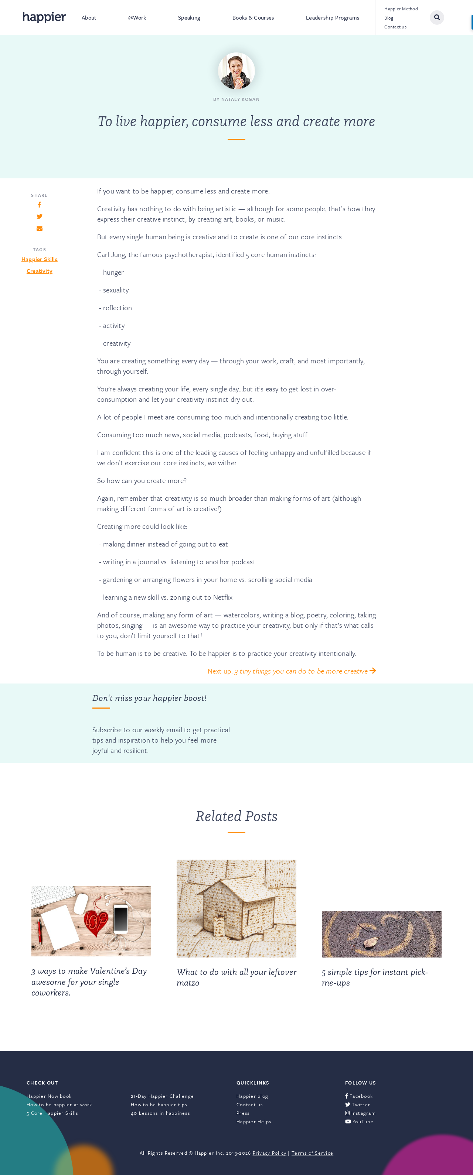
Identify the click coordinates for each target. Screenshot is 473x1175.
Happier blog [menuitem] (252, 1096)
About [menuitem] (89, 17)
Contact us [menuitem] (395, 26)
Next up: (292, 671)
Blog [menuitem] (388, 17)
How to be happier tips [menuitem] (159, 1104)
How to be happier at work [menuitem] (59, 1104)
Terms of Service (312, 1153)
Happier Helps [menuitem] (253, 1121)
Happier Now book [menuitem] (49, 1096)
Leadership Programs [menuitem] (332, 17)
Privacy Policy (270, 1153)
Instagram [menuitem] (360, 1113)
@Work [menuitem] (137, 17)
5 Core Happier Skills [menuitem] (52, 1113)
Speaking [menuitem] (189, 17)
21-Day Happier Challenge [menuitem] (162, 1096)
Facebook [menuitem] (359, 1096)
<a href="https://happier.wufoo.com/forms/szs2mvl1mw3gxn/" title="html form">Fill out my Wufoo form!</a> (305, 723)
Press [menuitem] (242, 1113)
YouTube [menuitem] (359, 1121)
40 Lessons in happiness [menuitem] (160, 1113)
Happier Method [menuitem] (401, 8)
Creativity (39, 271)
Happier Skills (39, 259)
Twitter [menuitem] (357, 1104)
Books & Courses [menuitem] (253, 17)
